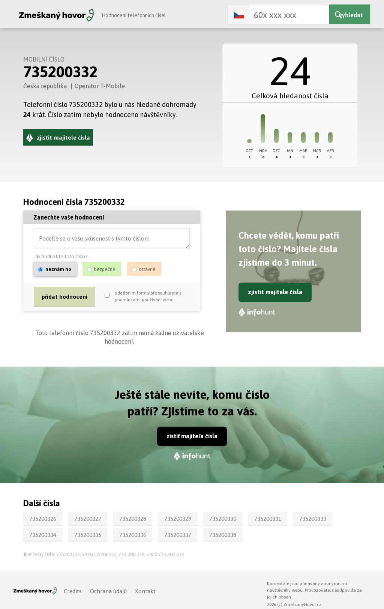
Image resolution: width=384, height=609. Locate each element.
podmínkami (128, 300)
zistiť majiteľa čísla (192, 436)
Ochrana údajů (108, 591)
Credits (73, 591)
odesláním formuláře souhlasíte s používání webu (148, 297)
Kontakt (145, 591)
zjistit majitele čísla (275, 292)
